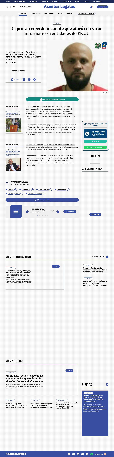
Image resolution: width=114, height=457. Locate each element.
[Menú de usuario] (91, 7)
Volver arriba (100, 454)
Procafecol (55, 1)
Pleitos (87, 384)
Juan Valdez (44, 1)
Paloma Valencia (97, 1)
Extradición (26, 190)
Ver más (95, 214)
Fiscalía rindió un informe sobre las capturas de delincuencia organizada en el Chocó (13, 114)
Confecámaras (33, 1)
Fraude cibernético (35, 194)
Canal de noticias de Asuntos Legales (52, 99)
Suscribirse (103, 7)
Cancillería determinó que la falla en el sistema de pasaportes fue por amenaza (95, 283)
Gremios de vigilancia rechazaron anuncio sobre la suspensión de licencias (95, 270)
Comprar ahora (95, 141)
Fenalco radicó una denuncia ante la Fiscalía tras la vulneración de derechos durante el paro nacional (13, 152)
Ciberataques (43, 190)
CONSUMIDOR (49, 13)
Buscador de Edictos (86, 13)
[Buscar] (14, 7)
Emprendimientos (19, 1)
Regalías (77, 1)
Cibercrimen (61, 190)
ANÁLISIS (70, 13)
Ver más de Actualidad (100, 257)
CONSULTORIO (35, 13)
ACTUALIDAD (23, 13)
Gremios (86, 1)
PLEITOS (60, 13)
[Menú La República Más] (7, 7)
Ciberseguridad (14, 194)
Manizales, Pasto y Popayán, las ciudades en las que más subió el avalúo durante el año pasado (18, 274)
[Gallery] (42, 210)
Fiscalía (11, 190)
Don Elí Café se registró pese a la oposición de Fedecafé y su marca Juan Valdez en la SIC (93, 398)
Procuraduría (67, 1)
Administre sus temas (42, 200)
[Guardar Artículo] (14, 79)
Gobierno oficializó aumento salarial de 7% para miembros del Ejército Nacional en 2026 (67, 405)
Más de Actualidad (18, 256)
